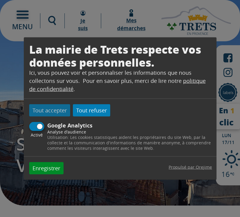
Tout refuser (91, 110)
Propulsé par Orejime (190, 167)
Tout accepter (50, 110)
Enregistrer (46, 167)
